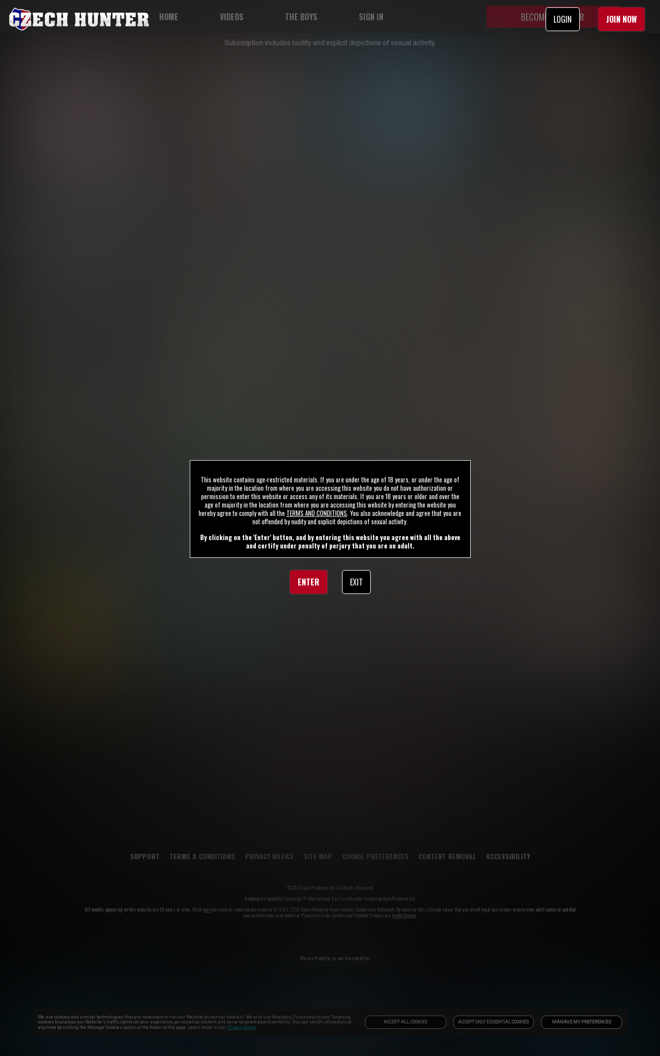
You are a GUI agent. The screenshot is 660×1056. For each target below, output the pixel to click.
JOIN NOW (621, 19)
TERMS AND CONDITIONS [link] (316, 513)
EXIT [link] (356, 582)
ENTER (308, 582)
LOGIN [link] (563, 19)
